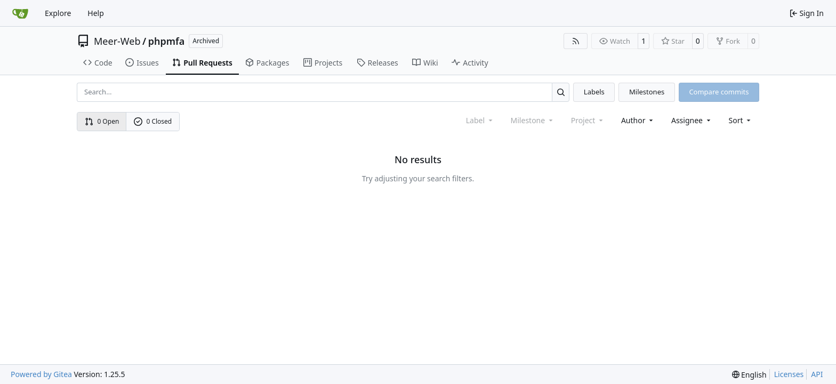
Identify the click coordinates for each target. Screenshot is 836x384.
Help (95, 13)
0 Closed (153, 121)
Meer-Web (117, 41)
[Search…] (560, 92)
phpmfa (166, 41)
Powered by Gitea (41, 374)
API (817, 374)
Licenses (789, 374)
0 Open (102, 121)
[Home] (20, 13)
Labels (594, 92)
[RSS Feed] (576, 41)
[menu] (741, 120)
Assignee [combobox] (691, 120)
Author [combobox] (638, 120)
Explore (58, 13)
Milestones (646, 92)
